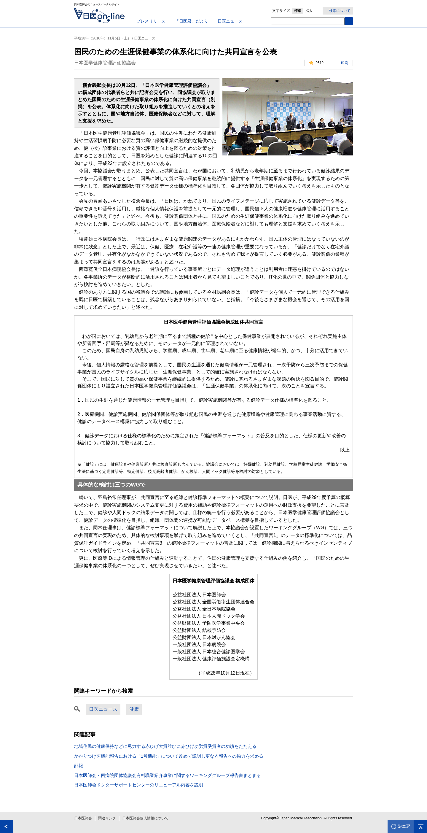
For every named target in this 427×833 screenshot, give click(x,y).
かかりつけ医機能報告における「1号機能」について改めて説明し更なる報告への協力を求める (168, 756)
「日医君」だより (191, 21)
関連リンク (107, 818)
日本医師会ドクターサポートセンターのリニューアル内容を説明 (138, 784)
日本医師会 (83, 818)
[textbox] (308, 21)
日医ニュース (230, 21)
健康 (134, 709)
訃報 (78, 765)
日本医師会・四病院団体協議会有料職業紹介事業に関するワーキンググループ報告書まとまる (167, 775)
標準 (297, 11)
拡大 (309, 11)
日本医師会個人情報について (145, 818)
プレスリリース (150, 21)
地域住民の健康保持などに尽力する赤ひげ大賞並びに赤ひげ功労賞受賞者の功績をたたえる (165, 746)
